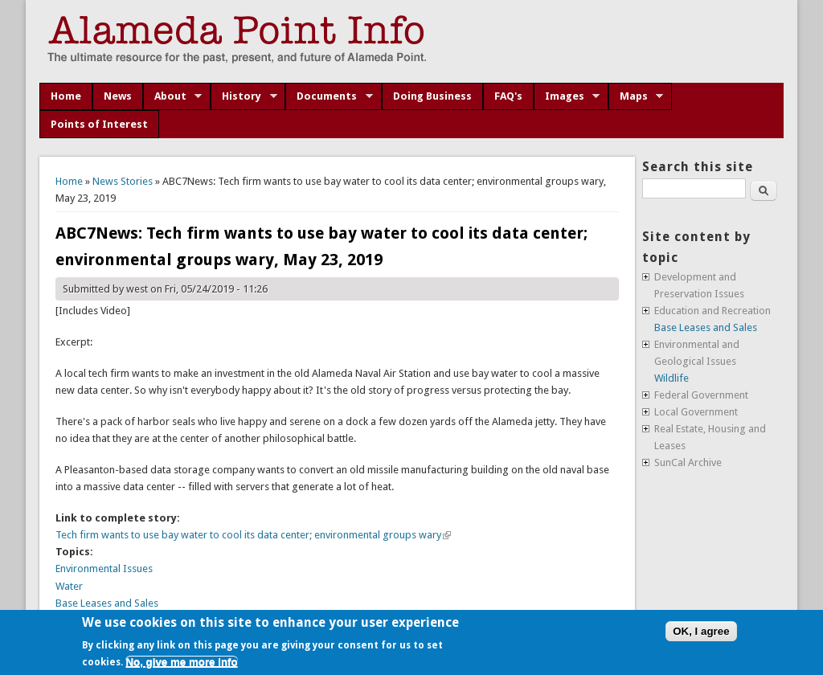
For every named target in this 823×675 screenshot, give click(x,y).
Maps (636, 96)
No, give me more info (181, 662)
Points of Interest (99, 124)
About (173, 96)
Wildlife (671, 378)
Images (567, 96)
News (118, 96)
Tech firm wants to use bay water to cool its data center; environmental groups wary (253, 535)
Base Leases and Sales (106, 603)
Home (66, 96)
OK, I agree (701, 631)
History (244, 96)
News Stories (122, 181)
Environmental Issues (104, 568)
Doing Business (432, 96)
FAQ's (508, 96)
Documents (329, 96)
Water (69, 586)
